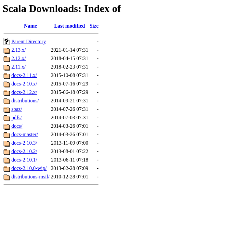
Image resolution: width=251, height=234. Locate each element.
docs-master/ (24, 134)
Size (94, 26)
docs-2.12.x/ (24, 92)
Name (30, 26)
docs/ (16, 126)
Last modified (69, 26)
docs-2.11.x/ (24, 75)
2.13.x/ (18, 50)
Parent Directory (28, 41)
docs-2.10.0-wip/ (28, 168)
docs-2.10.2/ (24, 151)
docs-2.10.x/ (24, 83)
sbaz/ (16, 109)
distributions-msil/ (30, 176)
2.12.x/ (18, 58)
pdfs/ (16, 117)
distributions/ (25, 100)
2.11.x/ (18, 67)
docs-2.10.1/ (24, 159)
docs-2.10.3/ (24, 143)
